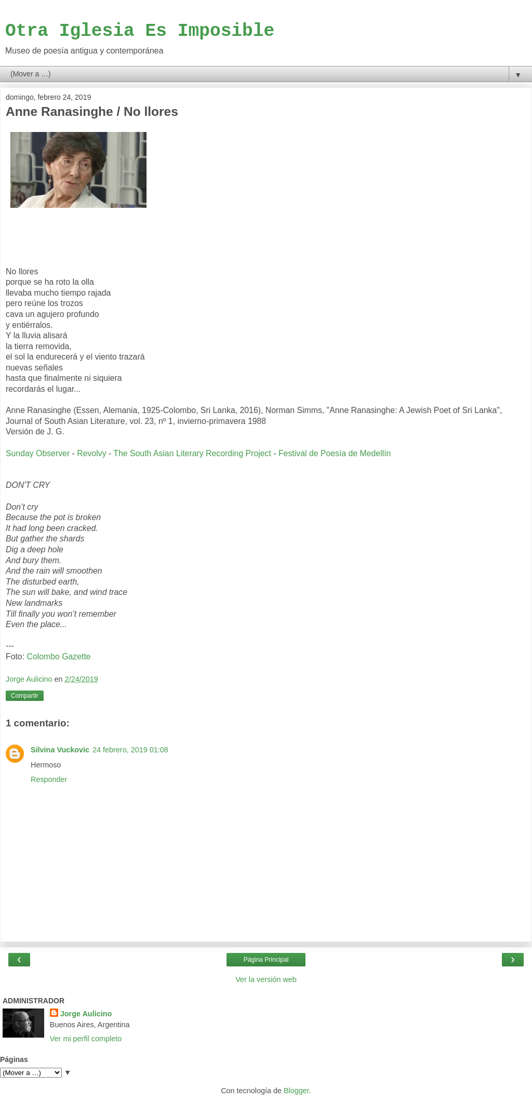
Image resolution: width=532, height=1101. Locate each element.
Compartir (24, 695)
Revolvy (91, 453)
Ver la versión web (266, 979)
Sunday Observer (38, 453)
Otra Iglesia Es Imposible (139, 31)
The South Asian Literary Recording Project (192, 453)
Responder (49, 779)
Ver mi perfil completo (86, 1038)
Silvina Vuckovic (60, 750)
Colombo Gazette (58, 656)
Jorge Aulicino (86, 1014)
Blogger (296, 1090)
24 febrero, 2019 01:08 (130, 750)
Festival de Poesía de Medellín (334, 453)
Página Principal (266, 959)
